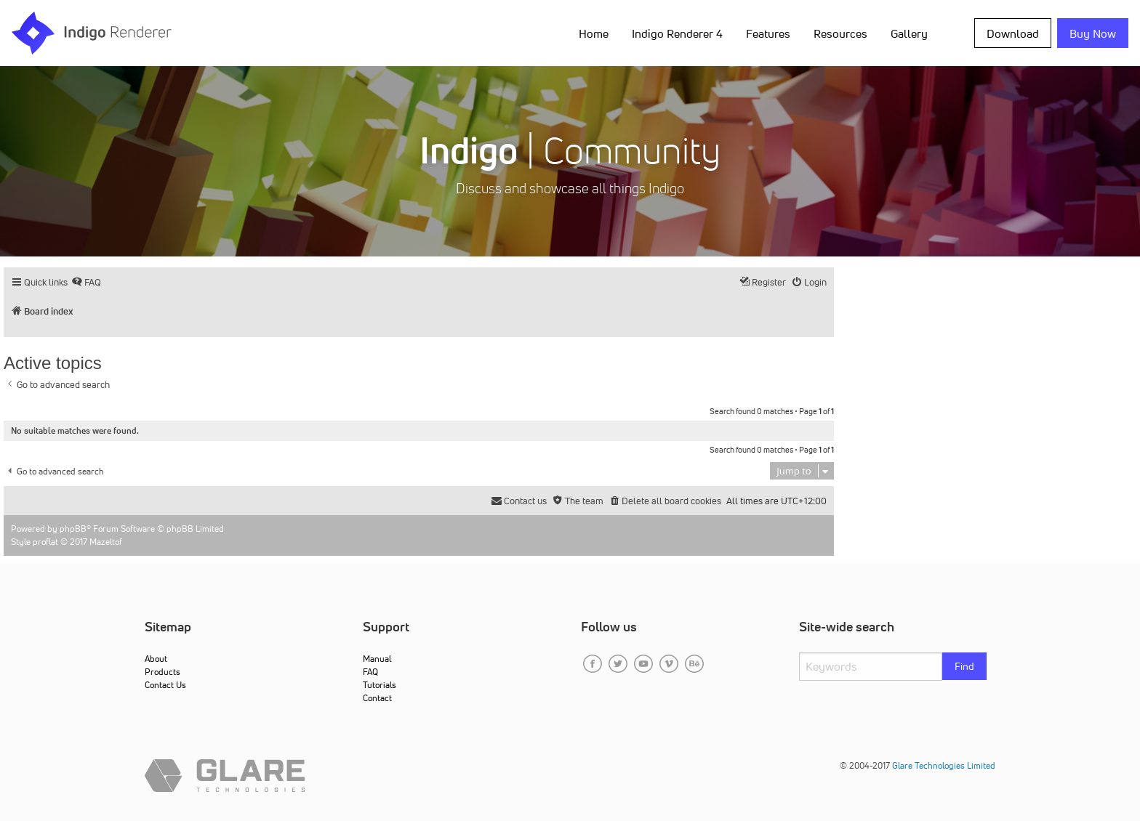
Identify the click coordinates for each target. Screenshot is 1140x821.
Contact (377, 698)
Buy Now (1092, 33)
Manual (377, 658)
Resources (840, 33)
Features (768, 33)
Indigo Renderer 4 (677, 33)
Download (1013, 33)
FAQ (370, 672)
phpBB (73, 528)
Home (594, 33)
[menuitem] (86, 282)
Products (162, 672)
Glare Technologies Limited (943, 765)
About (156, 658)
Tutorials (379, 685)
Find (964, 666)
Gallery (909, 33)
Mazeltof (105, 541)
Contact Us (165, 685)
